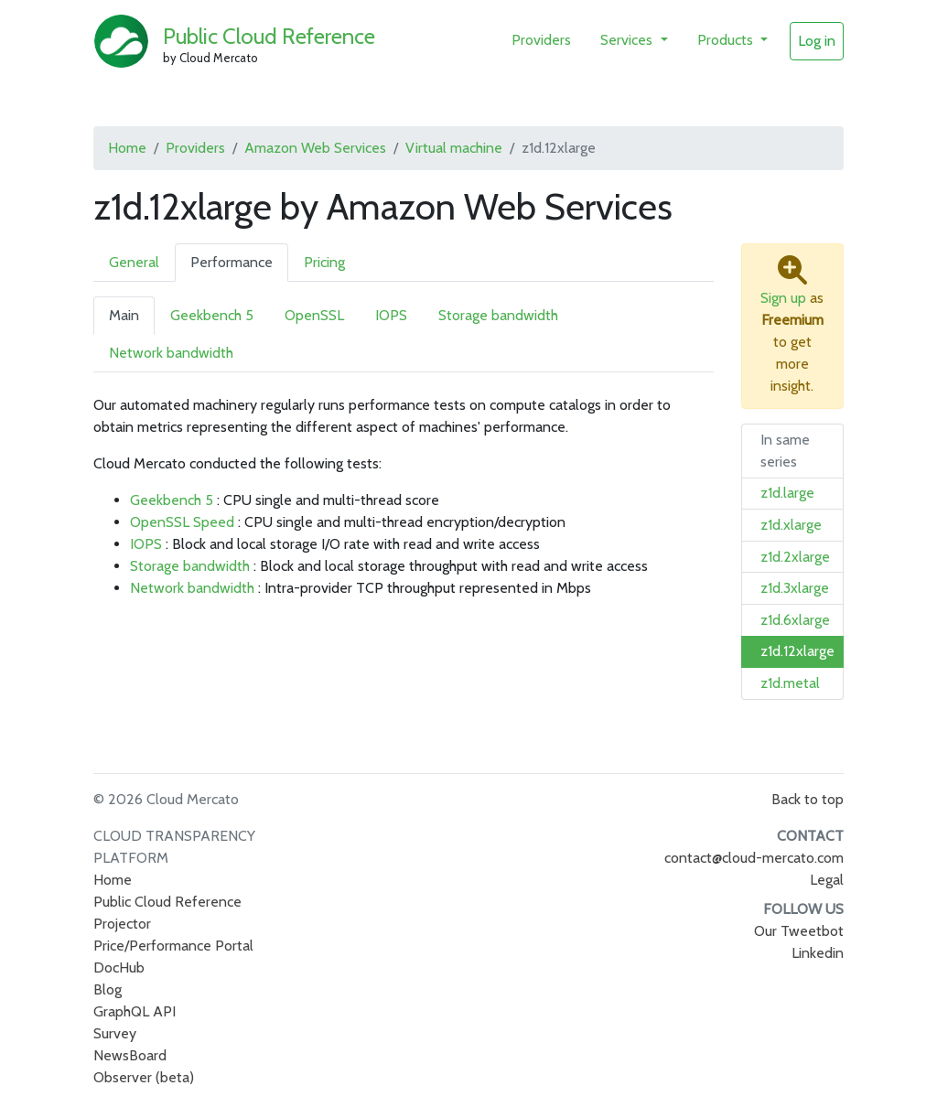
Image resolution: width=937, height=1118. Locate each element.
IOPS (391, 315)
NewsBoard (130, 1055)
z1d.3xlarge (794, 588)
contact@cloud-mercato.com (754, 857)
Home (127, 147)
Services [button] (628, 39)
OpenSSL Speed (182, 522)
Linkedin (818, 953)
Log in (816, 40)
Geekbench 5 (211, 315)
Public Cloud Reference (269, 36)
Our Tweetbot (799, 931)
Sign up (783, 297)
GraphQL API (134, 1011)
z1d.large (787, 492)
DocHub (119, 967)
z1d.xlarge (791, 524)
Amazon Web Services (315, 147)
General (134, 262)
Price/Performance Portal (173, 945)
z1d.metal (790, 683)
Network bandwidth (171, 352)
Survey (114, 1033)
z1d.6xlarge (795, 620)
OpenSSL (314, 315)
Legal (827, 879)
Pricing (324, 262)
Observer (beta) (143, 1077)
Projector (122, 923)
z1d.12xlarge (797, 651)
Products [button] (727, 39)
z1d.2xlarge (795, 556)
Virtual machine (453, 147)
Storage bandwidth (498, 315)
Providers (541, 39)
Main (124, 315)
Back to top (807, 799)
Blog (107, 989)
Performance (231, 262)
